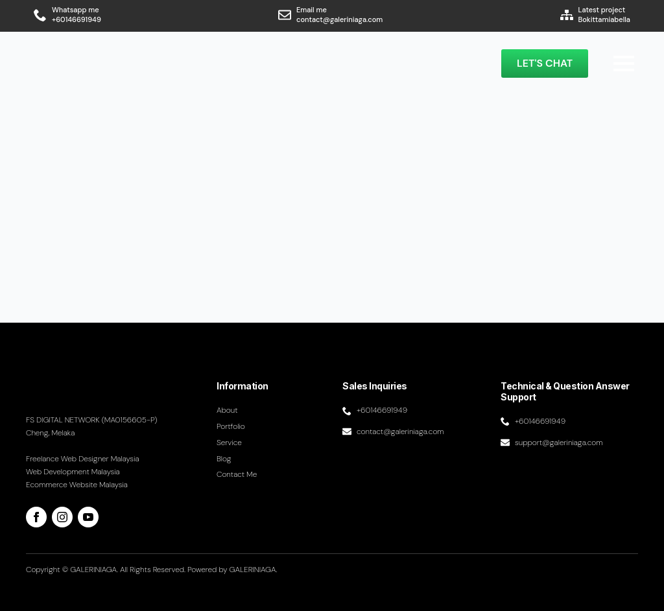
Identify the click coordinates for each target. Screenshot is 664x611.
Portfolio (231, 426)
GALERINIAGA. (254, 569)
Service (229, 442)
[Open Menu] (623, 63)
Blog (224, 459)
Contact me (237, 474)
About (227, 410)
